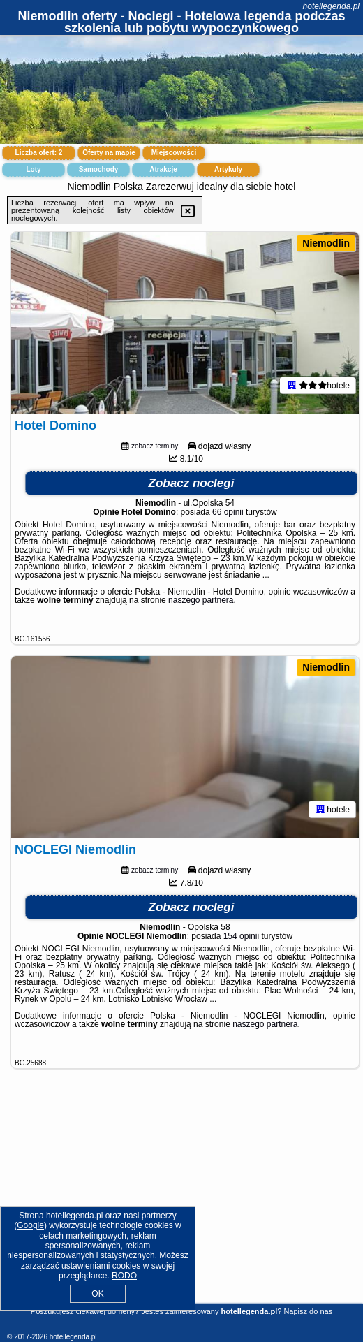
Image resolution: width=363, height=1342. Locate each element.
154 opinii (241, 936)
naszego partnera (200, 600)
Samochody (99, 169)
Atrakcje (163, 169)
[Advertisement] (181, 1202)
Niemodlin (326, 243)
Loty (33, 169)
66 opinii (228, 512)
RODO (124, 1276)
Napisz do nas (307, 1311)
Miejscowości (173, 152)
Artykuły (228, 169)
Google (30, 1225)
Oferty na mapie (108, 152)
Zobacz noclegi (192, 483)
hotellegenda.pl (331, 6)
